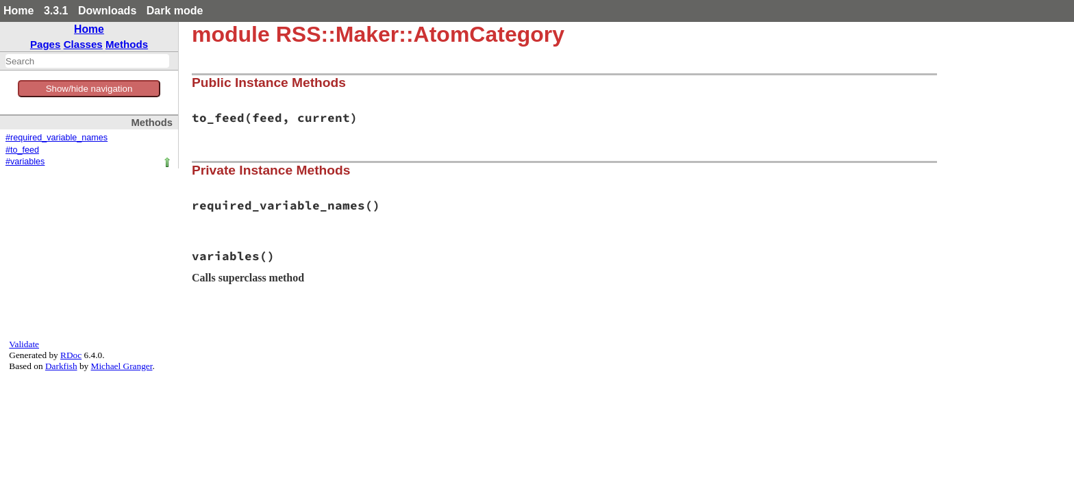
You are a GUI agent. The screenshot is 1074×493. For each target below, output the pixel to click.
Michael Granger (122, 366)
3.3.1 (56, 10)
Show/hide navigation (89, 89)
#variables (25, 161)
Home (18, 10)
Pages (45, 44)
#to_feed (22, 150)
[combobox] (87, 61)
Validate (24, 344)
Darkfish (61, 366)
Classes (83, 44)
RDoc (71, 355)
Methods (126, 44)
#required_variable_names (56, 137)
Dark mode (175, 10)
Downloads (107, 10)
